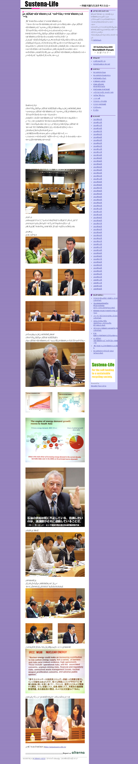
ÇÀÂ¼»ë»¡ (97, 107)
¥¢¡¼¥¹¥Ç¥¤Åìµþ (99, 72)
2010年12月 (97, 244)
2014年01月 (97, 146)
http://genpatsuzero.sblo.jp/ (55, 747)
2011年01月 (97, 241)
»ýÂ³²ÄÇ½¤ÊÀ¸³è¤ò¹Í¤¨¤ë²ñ (103, 92)
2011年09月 (97, 218)
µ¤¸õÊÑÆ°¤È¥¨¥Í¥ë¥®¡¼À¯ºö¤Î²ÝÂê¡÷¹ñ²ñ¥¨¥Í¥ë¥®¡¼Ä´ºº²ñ (110, 341)
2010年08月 (97, 256)
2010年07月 (97, 259)
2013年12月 (97, 149)
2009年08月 (97, 289)
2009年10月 (97, 286)
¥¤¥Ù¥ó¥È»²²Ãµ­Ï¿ (99, 78)
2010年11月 (97, 247)
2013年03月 (97, 173)
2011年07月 (97, 223)
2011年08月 (97, 221)
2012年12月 (97, 179)
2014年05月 (97, 134)
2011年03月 (97, 235)
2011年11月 (97, 212)
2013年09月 (97, 158)
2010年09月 (97, 253)
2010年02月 (97, 274)
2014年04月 (97, 137)
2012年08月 (97, 185)
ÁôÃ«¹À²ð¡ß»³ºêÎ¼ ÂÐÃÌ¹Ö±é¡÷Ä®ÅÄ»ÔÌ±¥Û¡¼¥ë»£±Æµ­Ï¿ (102, 323)
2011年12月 (97, 209)
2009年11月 (97, 283)
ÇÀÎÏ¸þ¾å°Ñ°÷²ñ (99, 61)
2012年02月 (97, 203)
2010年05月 (97, 265)
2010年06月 (97, 262)
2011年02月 (97, 238)
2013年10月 (97, 155)
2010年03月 (97, 271)
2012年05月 (97, 194)
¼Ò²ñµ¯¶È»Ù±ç (99, 95)
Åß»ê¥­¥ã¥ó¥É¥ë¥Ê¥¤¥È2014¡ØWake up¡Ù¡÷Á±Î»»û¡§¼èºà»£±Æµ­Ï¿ (104, 305)
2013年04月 (97, 170)
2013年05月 (97, 167)
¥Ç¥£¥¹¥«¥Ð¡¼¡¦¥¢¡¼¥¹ (101, 64)
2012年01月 (97, 206)
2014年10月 (97, 128)
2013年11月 (97, 152)
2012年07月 (97, 188)
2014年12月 (97, 122)
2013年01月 (97, 176)
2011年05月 (97, 229)
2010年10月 (97, 250)
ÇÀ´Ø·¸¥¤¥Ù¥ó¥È (99, 104)
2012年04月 (97, 197)
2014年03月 (97, 140)
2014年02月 (97, 143)
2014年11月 (97, 125)
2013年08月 (97, 161)
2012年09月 (97, 182)
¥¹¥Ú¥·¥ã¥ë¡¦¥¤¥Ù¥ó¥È (101, 89)
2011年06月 (97, 226)
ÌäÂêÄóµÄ (97, 40)
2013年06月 (97, 164)
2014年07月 (97, 131)
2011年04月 (97, 232)
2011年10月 (97, 215)
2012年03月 (97, 200)
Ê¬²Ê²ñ (95, 110)
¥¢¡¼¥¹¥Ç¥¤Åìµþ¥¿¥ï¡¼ (102, 75)
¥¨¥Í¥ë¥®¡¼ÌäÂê (39, 759)
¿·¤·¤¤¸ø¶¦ (96, 98)
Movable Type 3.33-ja (98, 386)
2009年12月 (97, 280)
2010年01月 (97, 277)
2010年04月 (97, 268)
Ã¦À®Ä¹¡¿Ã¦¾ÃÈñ (100, 101)
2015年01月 (97, 119)
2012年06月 (97, 191)
